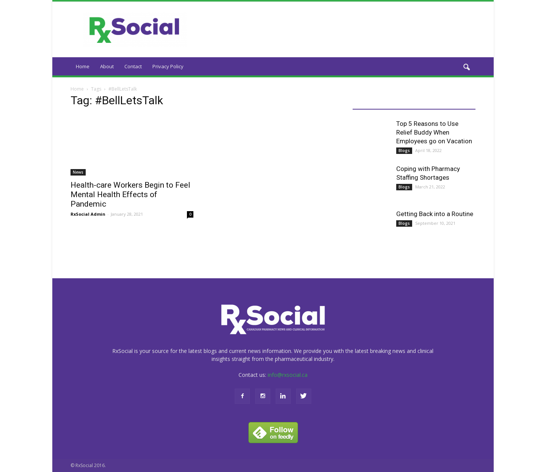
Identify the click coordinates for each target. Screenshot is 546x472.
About (107, 66)
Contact (133, 66)
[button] (466, 67)
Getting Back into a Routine (434, 214)
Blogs (404, 150)
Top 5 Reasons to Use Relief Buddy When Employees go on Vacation (434, 132)
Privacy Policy (168, 66)
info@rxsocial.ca (288, 374)
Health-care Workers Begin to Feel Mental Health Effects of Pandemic (130, 194)
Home (82, 66)
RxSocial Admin (88, 214)
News (78, 172)
